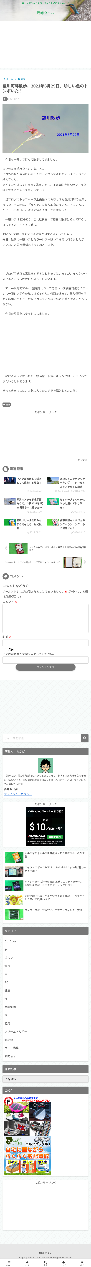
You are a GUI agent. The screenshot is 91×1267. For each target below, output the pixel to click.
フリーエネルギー (16, 1036)
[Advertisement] (45, 46)
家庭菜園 (10, 1012)
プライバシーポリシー (18, 799)
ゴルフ (9, 963)
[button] (84, 743)
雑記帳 (9, 1045)
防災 (7, 1028)
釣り (7, 971)
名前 (7, 642)
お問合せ (10, 1061)
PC (6, 987)
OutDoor (10, 946)
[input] (45, 743)
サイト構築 (12, 1053)
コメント (10, 602)
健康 (6, 404)
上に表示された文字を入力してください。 (29, 659)
